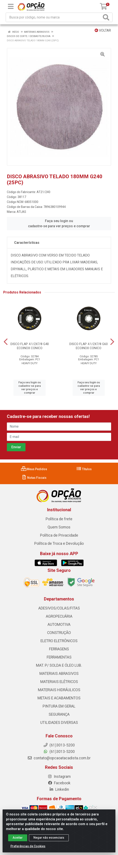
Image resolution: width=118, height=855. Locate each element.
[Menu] (11, 6)
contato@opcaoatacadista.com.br (59, 758)
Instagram (59, 776)
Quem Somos (59, 527)
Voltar (103, 30)
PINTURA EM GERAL (59, 706)
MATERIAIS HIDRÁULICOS (59, 690)
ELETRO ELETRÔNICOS (59, 641)
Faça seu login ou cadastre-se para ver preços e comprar (59, 223)
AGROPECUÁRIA (59, 616)
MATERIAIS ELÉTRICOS (59, 682)
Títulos (84, 469)
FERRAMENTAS (59, 657)
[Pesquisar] (107, 17)
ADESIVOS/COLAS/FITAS (59, 608)
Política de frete (59, 519)
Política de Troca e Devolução (59, 543)
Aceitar (18, 840)
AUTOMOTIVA (59, 624)
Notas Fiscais (33, 477)
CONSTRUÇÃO (59, 633)
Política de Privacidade (59, 535)
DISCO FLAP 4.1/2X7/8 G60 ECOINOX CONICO (88, 346)
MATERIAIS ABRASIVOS (59, 673)
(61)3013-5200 (59, 751)
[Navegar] (5, 341)
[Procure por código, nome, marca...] (54, 17)
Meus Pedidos (34, 469)
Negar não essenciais (48, 840)
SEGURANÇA (59, 714)
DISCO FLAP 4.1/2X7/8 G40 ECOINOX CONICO (29, 346)
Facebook (59, 783)
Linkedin (59, 789)
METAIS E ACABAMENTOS (59, 698)
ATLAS (21, 211)
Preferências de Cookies (27, 849)
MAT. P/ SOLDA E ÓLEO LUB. (59, 665)
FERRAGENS (59, 649)
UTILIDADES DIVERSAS (59, 722)
